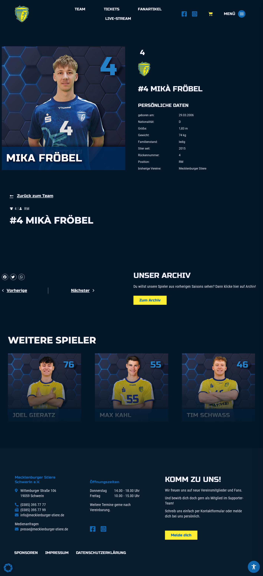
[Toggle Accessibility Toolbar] (253, 566)
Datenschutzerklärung (101, 552)
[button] (5, 277)
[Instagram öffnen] (195, 13)
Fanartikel (150, 9)
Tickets (111, 9)
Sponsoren (26, 552)
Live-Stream (118, 18)
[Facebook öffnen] (185, 13)
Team (80, 9)
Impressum (57, 552)
